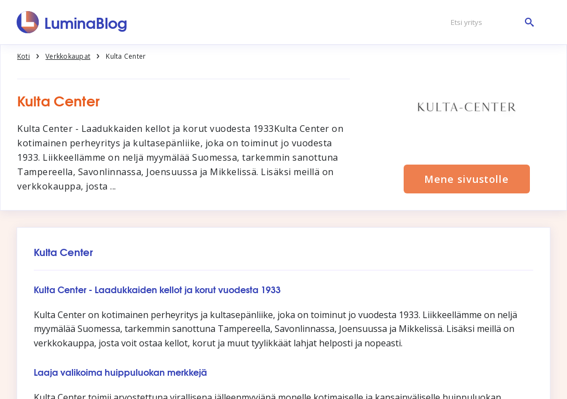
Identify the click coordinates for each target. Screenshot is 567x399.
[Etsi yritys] (489, 22)
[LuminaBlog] (72, 22)
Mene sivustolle (466, 179)
